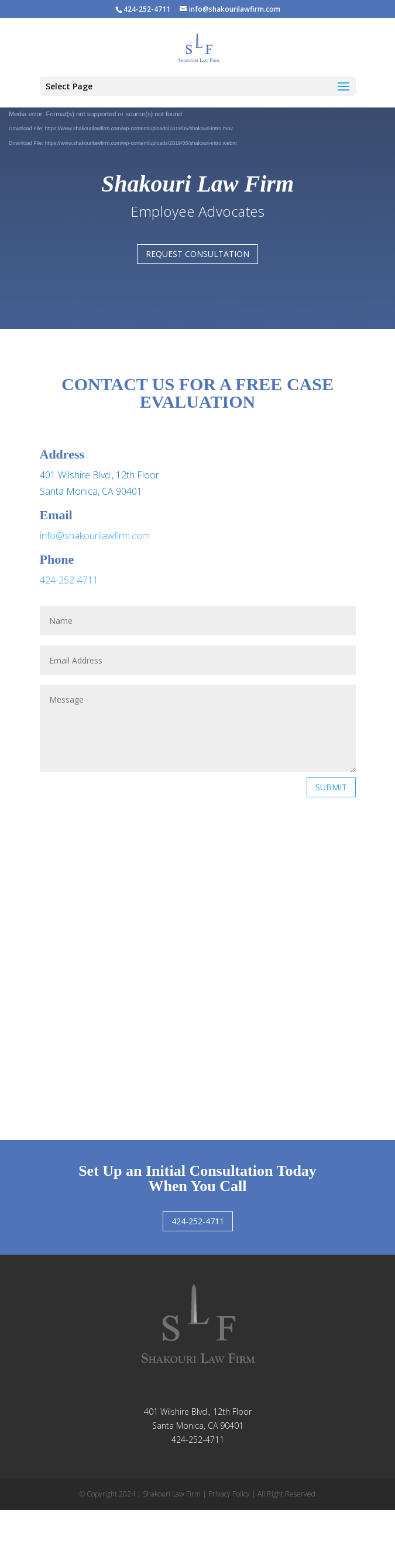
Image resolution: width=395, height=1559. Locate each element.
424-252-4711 (69, 580)
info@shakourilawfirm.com (95, 535)
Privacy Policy (229, 1494)
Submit (331, 787)
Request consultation (197, 253)
